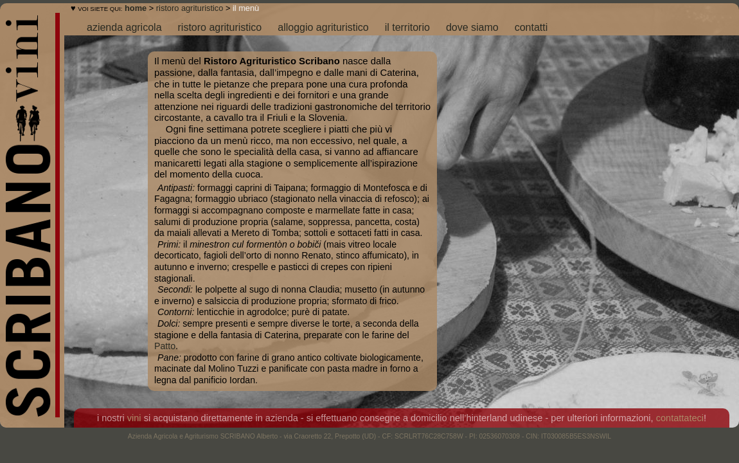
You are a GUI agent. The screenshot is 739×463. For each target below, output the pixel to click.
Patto (164, 346)
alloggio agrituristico (323, 27)
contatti (531, 27)
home (136, 8)
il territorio (407, 27)
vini (134, 418)
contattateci (680, 418)
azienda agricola (124, 27)
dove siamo (472, 27)
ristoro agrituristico (190, 8)
